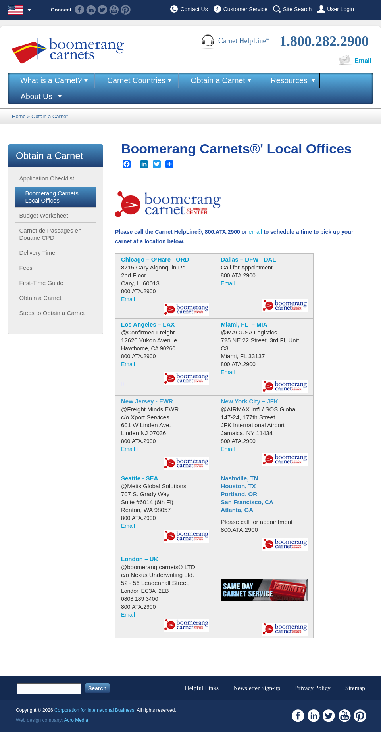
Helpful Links (202, 687)
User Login (340, 9)
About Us (36, 96)
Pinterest (126, 10)
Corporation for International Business (94, 710)
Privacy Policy (313, 687)
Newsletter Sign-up (257, 687)
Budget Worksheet (43, 215)
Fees (26, 267)
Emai (127, 364)
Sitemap (355, 687)
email (255, 232)
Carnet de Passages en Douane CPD (50, 234)
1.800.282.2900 (324, 41)
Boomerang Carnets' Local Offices (52, 197)
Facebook (80, 10)
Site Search (297, 9)
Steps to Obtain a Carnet (52, 313)
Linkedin (91, 10)
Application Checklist (46, 178)
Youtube (114, 10)
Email (362, 60)
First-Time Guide (41, 282)
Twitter (103, 10)
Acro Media (76, 720)
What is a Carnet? (51, 80)
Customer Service (245, 9)
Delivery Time (37, 252)
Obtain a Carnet (218, 80)
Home (19, 116)
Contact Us (194, 9)
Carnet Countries (136, 80)
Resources (289, 80)
